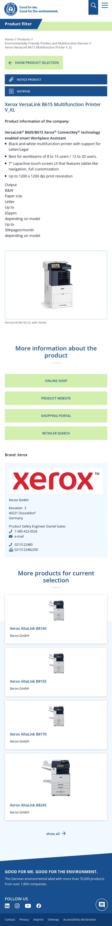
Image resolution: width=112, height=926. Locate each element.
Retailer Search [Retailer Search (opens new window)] (56, 433)
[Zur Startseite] (40, 9)
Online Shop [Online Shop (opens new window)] (56, 381)
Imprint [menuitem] (38, 919)
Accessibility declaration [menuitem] (79, 919)
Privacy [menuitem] (24, 919)
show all (53, 833)
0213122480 (23, 544)
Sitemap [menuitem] (53, 919)
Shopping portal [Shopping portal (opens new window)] (56, 416)
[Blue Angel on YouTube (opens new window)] (28, 905)
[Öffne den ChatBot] (102, 904)
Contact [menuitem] (10, 919)
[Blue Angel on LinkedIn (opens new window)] (7, 905)
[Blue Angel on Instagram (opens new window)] (17, 905)
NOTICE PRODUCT (29, 79)
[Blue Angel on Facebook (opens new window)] (38, 905)
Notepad (23, 91)
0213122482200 (26, 549)
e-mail (19, 536)
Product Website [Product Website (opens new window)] (56, 398)
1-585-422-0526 (25, 531)
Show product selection (37, 62)
